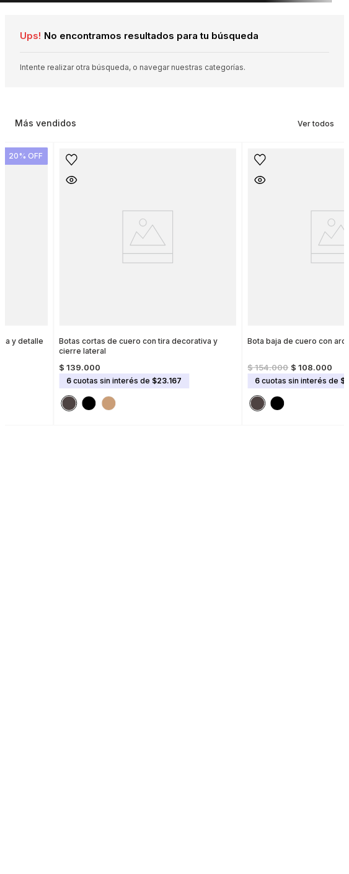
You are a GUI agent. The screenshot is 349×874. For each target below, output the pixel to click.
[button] (119, 179)
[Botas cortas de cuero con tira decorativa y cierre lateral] (196, 280)
